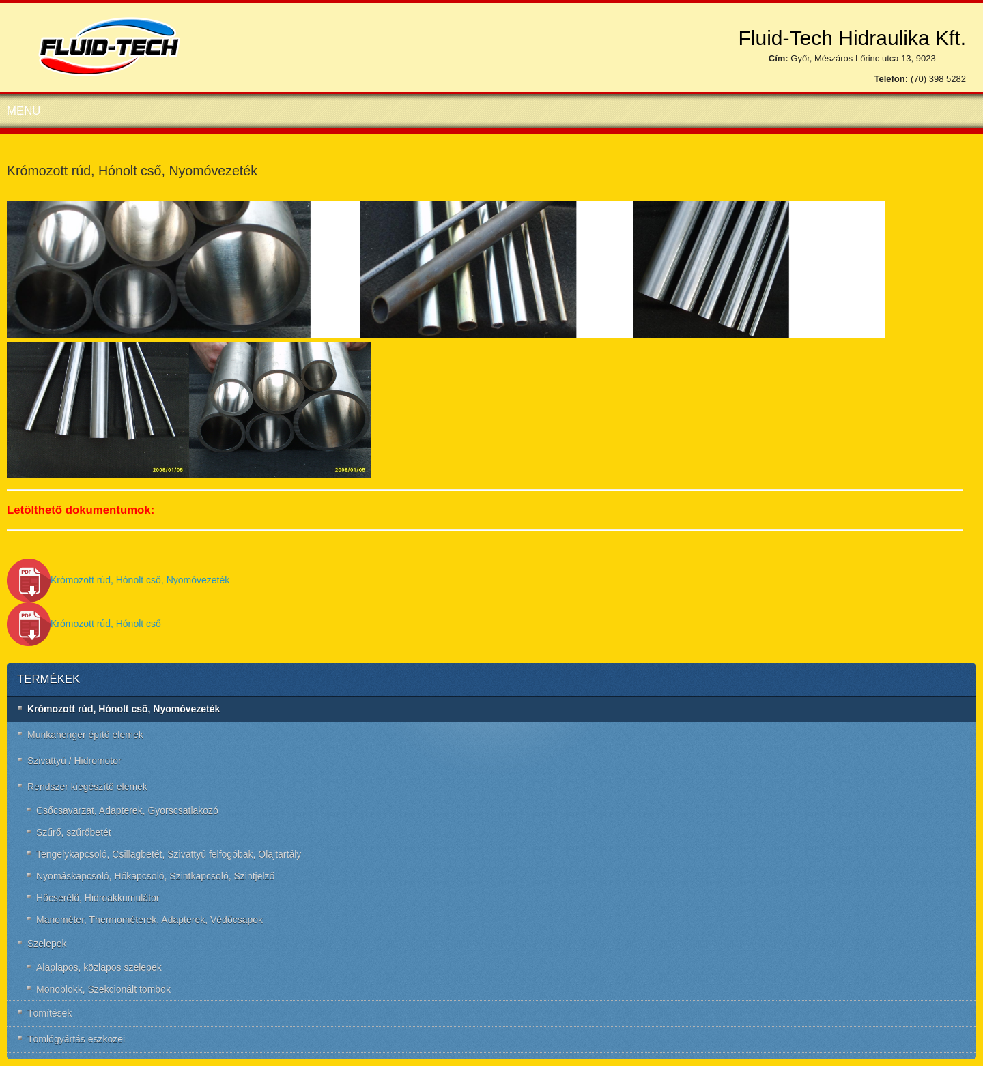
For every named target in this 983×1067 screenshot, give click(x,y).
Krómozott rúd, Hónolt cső (84, 623)
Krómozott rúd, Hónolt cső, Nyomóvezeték (118, 579)
